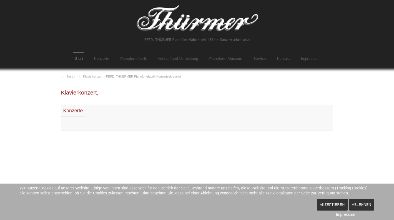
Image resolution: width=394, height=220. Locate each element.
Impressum (310, 58)
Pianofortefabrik (133, 58)
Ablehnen (362, 205)
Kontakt (283, 58)
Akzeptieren (332, 205)
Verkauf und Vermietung (178, 58)
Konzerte (101, 58)
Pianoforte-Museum (225, 58)
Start (79, 58)
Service (259, 58)
